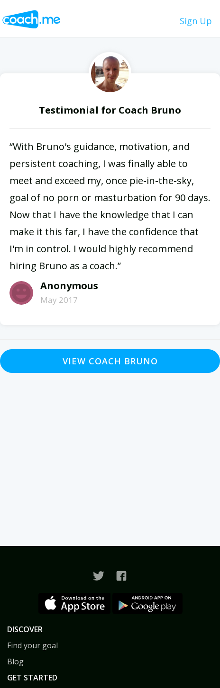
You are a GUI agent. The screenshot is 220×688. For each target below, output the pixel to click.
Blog (15, 661)
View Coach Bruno (110, 361)
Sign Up (196, 20)
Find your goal (32, 645)
